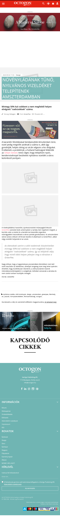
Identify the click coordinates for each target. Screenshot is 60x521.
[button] (43, 4)
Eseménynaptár (7, 457)
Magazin (4, 450)
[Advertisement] (30, 50)
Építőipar (5, 447)
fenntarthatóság (29, 296)
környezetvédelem (16, 296)
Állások (4, 460)
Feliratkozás (30, 488)
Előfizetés (5, 418)
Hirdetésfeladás (7, 414)
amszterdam (36, 294)
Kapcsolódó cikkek (30, 344)
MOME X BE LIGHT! (8, 463)
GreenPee (5, 230)
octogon (39, 296)
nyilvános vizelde (9, 294)
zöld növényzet (21, 294)
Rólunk (4, 408)
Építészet (5, 437)
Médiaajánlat (6, 411)
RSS (3, 427)
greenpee (45, 294)
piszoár (6, 296)
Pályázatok (5, 453)
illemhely (52, 294)
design (29, 294)
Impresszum (6, 424)
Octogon (12, 114)
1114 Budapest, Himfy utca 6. (30, 380)
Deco (3, 443)
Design (18, 75)
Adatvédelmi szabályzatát (12, 484)
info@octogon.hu (30, 383)
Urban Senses (11, 152)
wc (3, 296)
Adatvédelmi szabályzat (10, 421)
